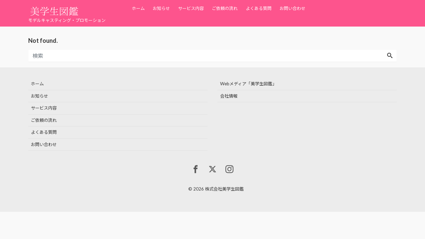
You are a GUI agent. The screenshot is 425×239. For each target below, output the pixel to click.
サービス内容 (191, 8)
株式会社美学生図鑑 (224, 189)
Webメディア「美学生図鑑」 (248, 83)
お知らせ (161, 8)
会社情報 (228, 96)
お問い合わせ (292, 8)
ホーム (138, 8)
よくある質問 (259, 8)
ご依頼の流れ (225, 8)
